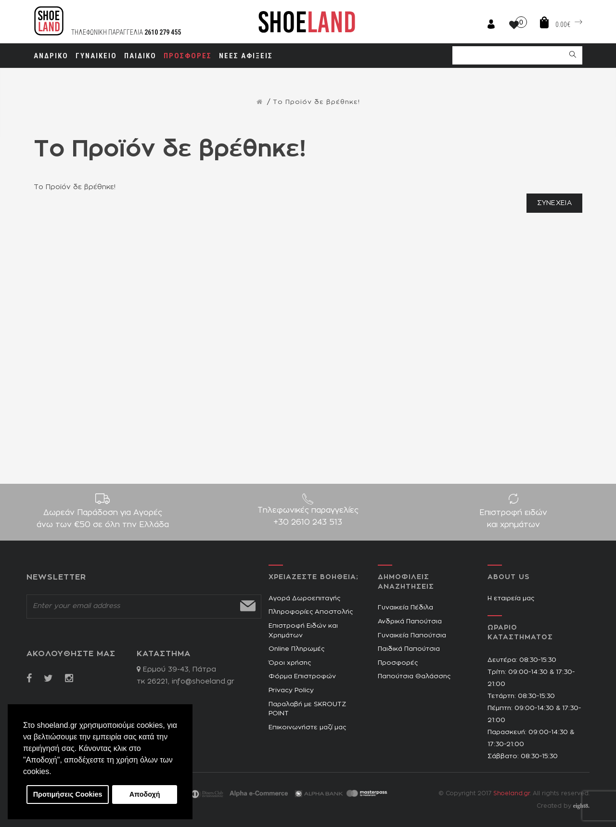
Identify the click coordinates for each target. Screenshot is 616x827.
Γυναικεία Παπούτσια (412, 636)
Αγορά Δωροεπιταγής (304, 598)
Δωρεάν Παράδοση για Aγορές (102, 520)
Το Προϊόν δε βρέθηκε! (316, 102)
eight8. (581, 805)
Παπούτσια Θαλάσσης (414, 676)
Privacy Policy (291, 690)
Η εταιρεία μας (511, 598)
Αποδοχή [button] (144, 794)
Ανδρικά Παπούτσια (410, 622)
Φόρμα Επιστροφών (302, 676)
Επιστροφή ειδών (513, 520)
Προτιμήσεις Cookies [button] (68, 794)
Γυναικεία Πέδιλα (405, 608)
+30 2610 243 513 (307, 522)
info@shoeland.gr (203, 681)
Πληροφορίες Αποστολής (311, 612)
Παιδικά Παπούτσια (409, 649)
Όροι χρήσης (290, 663)
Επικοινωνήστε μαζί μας (307, 727)
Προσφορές (398, 663)
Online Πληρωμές (296, 649)
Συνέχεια (554, 203)
